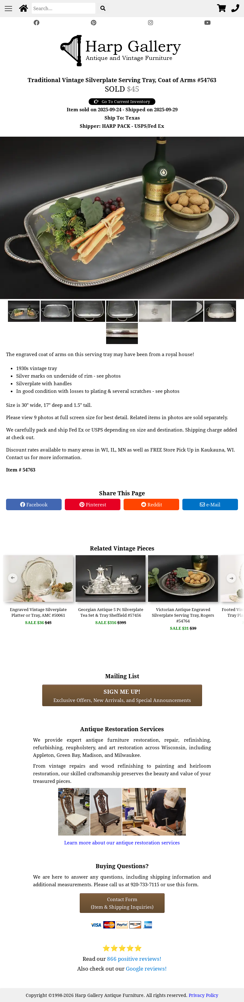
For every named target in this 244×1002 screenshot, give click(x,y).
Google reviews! (146, 968)
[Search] (63, 8)
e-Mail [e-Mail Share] (210, 504)
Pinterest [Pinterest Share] (92, 504)
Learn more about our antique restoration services (122, 842)
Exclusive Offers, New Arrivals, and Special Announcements (122, 695)
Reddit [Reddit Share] (151, 504)
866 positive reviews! (134, 958)
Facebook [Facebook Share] (34, 504)
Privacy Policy (203, 995)
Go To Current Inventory (122, 101)
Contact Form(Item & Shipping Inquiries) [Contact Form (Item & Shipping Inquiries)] (122, 903)
